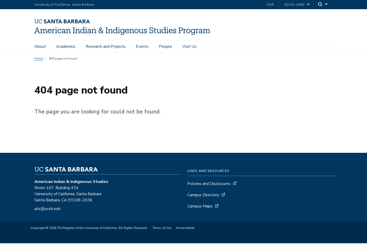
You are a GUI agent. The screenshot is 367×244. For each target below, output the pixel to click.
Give (270, 5)
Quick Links (294, 5)
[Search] (323, 4)
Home (38, 59)
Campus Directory (203, 196)
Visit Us (189, 46)
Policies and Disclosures (209, 184)
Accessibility (185, 229)
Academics (65, 46)
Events (142, 46)
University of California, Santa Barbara (64, 5)
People (165, 46)
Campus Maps (200, 207)
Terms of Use (161, 229)
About (40, 46)
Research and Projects (106, 46)
